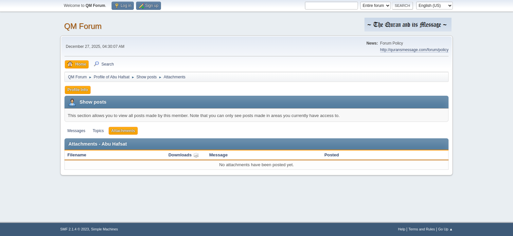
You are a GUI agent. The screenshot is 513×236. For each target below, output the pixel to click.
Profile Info (77, 90)
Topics (98, 130)
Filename (76, 154)
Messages (76, 130)
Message (218, 154)
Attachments (123, 130)
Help (401, 229)
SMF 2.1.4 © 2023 (74, 229)
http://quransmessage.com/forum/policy (414, 50)
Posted (331, 154)
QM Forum (83, 26)
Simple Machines (104, 229)
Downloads (183, 154)
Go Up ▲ (445, 229)
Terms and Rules (422, 229)
